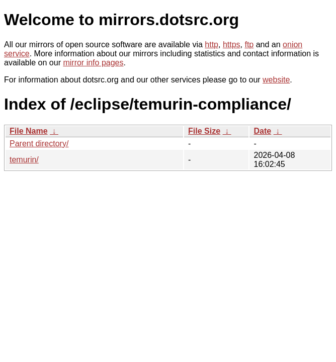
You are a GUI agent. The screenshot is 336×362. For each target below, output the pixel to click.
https (231, 44)
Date (262, 131)
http (211, 44)
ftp (249, 44)
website (276, 79)
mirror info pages (93, 62)
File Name (29, 131)
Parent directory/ (39, 143)
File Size (204, 131)
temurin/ (24, 159)
